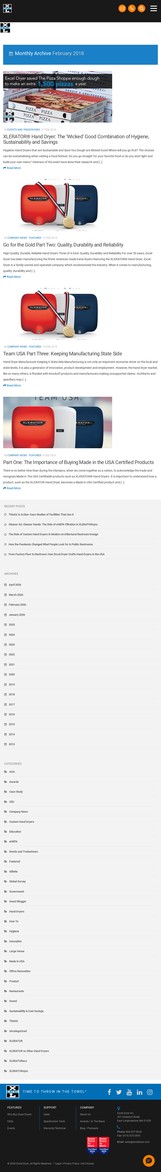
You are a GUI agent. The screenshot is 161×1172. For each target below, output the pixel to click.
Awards (14, 781)
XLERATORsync (18, 1071)
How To (13, 921)
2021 (12, 664)
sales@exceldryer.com (133, 1141)
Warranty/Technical (55, 1128)
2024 (12, 634)
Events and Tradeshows (23, 129)
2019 (12, 684)
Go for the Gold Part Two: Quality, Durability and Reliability (63, 245)
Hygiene (14, 931)
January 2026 (17, 614)
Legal (58, 1163)
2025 (12, 624)
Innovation (15, 941)
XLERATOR (15, 1041)
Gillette (13, 871)
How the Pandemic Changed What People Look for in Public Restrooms (51, 544)
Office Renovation (19, 971)
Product (14, 981)
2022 (12, 654)
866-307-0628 (129, 1131)
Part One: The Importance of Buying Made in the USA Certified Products (78, 462)
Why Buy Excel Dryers (19, 1114)
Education (15, 831)
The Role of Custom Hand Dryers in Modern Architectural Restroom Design (53, 534)
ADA (12, 771)
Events (11, 1128)
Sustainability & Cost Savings (26, 1011)
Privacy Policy (71, 1163)
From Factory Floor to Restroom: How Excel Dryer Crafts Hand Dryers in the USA (57, 554)
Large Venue (16, 951)
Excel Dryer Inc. (125, 1113)
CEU (11, 801)
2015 (12, 724)
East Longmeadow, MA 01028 (134, 1120)
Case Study (16, 791)
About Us (85, 1114)
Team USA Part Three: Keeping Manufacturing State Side (62, 354)
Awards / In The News (92, 1121)
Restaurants (16, 991)
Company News (17, 237)
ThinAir (13, 1021)
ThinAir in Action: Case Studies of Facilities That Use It (41, 514)
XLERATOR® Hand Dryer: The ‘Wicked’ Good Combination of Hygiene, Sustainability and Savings (76, 139)
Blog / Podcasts (89, 1128)
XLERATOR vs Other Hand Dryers (29, 1051)
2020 (12, 674)
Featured (35, 237)
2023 (12, 644)
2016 (12, 714)
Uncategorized (18, 1031)
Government (16, 891)
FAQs (10, 1121)
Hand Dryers (16, 911)
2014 (12, 734)
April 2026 (15, 584)
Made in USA (17, 961)
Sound (13, 1001)
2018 (12, 694)
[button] (149, 1161)
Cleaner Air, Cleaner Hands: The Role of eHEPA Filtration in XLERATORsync (53, 524)
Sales (47, 1114)
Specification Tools (54, 1121)
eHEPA (13, 841)
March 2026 (16, 594)
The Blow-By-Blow (27, 27)
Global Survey (17, 881)
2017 (12, 704)
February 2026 (17, 604)
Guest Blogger (17, 901)
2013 (12, 744)
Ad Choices (87, 1163)
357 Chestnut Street (128, 1116)
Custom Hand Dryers (21, 821)
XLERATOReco (18, 1061)
